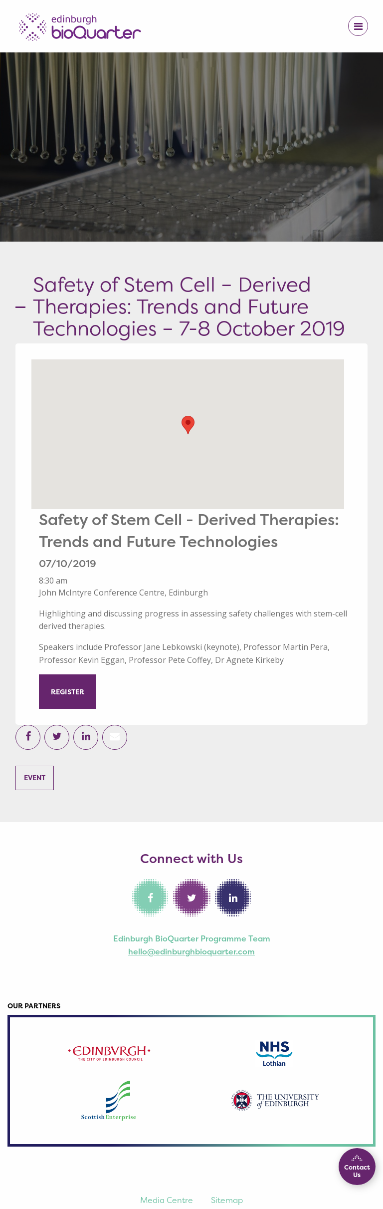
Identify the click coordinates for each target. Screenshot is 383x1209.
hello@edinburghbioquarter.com (191, 951)
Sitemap (227, 1200)
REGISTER (67, 691)
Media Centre (166, 1200)
